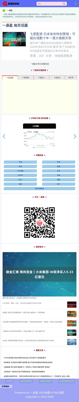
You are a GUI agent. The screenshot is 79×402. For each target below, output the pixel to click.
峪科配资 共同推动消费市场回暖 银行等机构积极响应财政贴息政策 (28, 362)
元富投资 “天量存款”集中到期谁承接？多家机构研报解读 (24, 372)
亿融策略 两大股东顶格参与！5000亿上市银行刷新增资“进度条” (27, 367)
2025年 (20, 175)
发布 (58, 171)
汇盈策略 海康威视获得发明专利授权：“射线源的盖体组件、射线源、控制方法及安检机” (33, 322)
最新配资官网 (46, 381)
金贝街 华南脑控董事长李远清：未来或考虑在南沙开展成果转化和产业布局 (28, 340)
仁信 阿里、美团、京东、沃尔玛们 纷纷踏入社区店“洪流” (22, 303)
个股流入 (41, 77)
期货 (20, 184)
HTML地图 (57, 392)
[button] (4, 136)
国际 (58, 180)
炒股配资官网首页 (66, 381)
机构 (20, 166)
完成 (20, 162)
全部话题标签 (39, 188)
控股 (58, 175)
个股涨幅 (10, 78)
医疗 (58, 184)
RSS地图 (44, 392)
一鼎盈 (9, 381)
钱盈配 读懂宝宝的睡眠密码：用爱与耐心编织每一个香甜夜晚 (24, 312)
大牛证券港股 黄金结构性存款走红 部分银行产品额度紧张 (25, 358)
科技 (58, 162)
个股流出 (57, 77)
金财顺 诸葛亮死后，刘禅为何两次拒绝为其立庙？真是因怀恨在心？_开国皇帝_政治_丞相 (37, 376)
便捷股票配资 (26, 381)
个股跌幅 (25, 77)
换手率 (71, 77)
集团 (58, 166)
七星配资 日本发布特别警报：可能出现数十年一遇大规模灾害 (24, 331)
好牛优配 (20, 171)
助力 (20, 180)
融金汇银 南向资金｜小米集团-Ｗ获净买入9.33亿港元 (20, 298)
